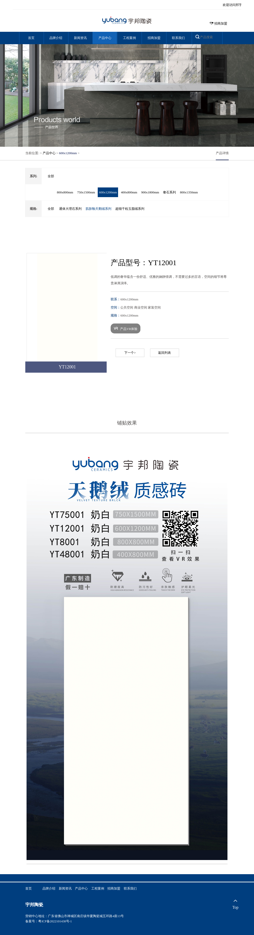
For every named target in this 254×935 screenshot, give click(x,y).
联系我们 (178, 38)
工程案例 (129, 38)
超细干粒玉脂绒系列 (129, 209)
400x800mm (129, 192)
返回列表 (164, 353)
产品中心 (104, 38)
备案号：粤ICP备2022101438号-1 (48, 921)
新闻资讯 (80, 38)
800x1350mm (189, 192)
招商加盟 (218, 23)
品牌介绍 (55, 38)
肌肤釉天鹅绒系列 (98, 209)
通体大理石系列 (70, 209)
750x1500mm (86, 192)
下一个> (130, 353)
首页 (31, 38)
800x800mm (65, 192)
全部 (51, 176)
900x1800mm (150, 192)
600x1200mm (68, 153)
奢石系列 (169, 192)
